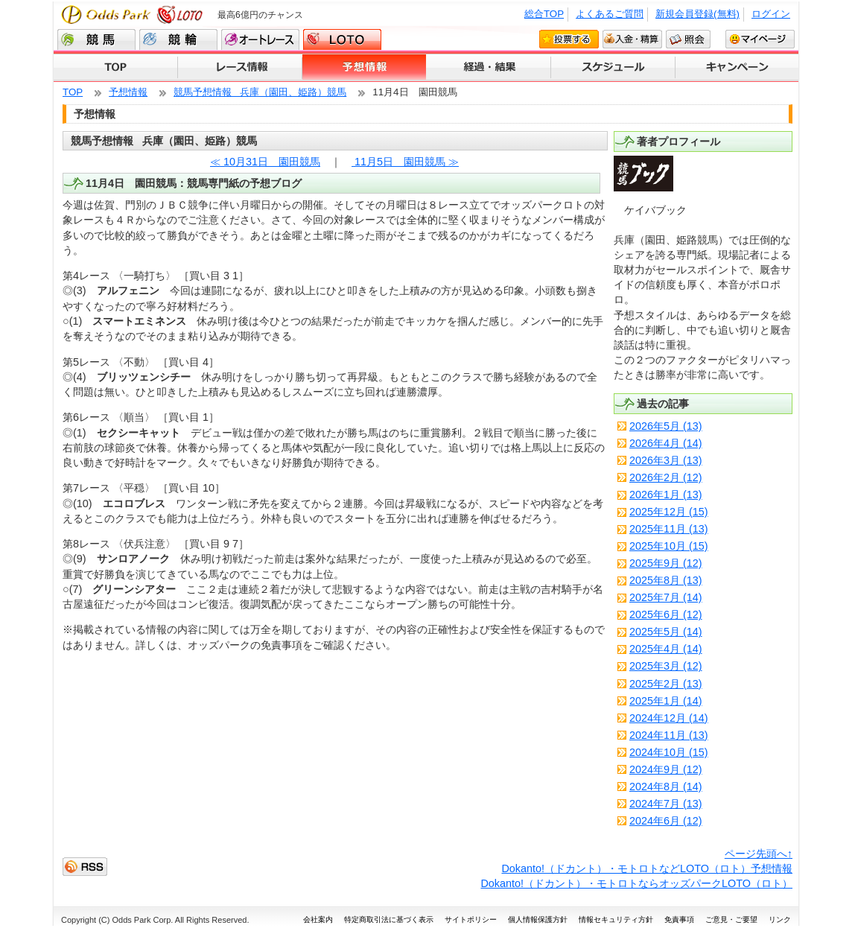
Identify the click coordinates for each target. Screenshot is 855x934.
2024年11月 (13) (668, 735)
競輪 (178, 39)
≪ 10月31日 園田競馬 (265, 162)
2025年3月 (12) (665, 666)
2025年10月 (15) (668, 546)
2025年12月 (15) (668, 512)
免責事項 (679, 919)
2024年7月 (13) (665, 804)
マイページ (760, 38)
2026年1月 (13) (665, 495)
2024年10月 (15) (668, 752)
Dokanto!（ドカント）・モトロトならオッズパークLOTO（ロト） (636, 883)
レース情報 (240, 68)
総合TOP (544, 13)
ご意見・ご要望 (731, 919)
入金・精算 (632, 38)
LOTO (342, 39)
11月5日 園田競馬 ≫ (405, 162)
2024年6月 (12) (665, 821)
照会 (688, 38)
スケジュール (613, 68)
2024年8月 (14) (665, 786)
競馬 (96, 39)
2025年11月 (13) (668, 529)
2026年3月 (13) (665, 460)
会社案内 (318, 919)
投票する (569, 38)
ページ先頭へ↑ (758, 854)
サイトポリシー (471, 919)
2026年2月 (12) (665, 477)
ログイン (770, 13)
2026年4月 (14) (665, 443)
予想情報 (364, 68)
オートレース (260, 39)
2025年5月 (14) (665, 632)
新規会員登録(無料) (697, 13)
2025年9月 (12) (665, 563)
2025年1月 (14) (665, 701)
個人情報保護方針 (538, 919)
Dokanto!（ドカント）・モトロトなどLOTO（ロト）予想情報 (646, 868)
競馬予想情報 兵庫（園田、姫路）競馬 (260, 92)
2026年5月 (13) (665, 426)
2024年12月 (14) (668, 718)
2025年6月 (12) (665, 614)
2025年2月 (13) (665, 684)
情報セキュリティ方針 (616, 919)
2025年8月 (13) (665, 580)
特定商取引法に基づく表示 (388, 919)
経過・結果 (489, 68)
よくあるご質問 (609, 13)
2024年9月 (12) (665, 769)
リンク (780, 919)
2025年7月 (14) (665, 597)
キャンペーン (737, 68)
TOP (116, 68)
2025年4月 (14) (665, 649)
